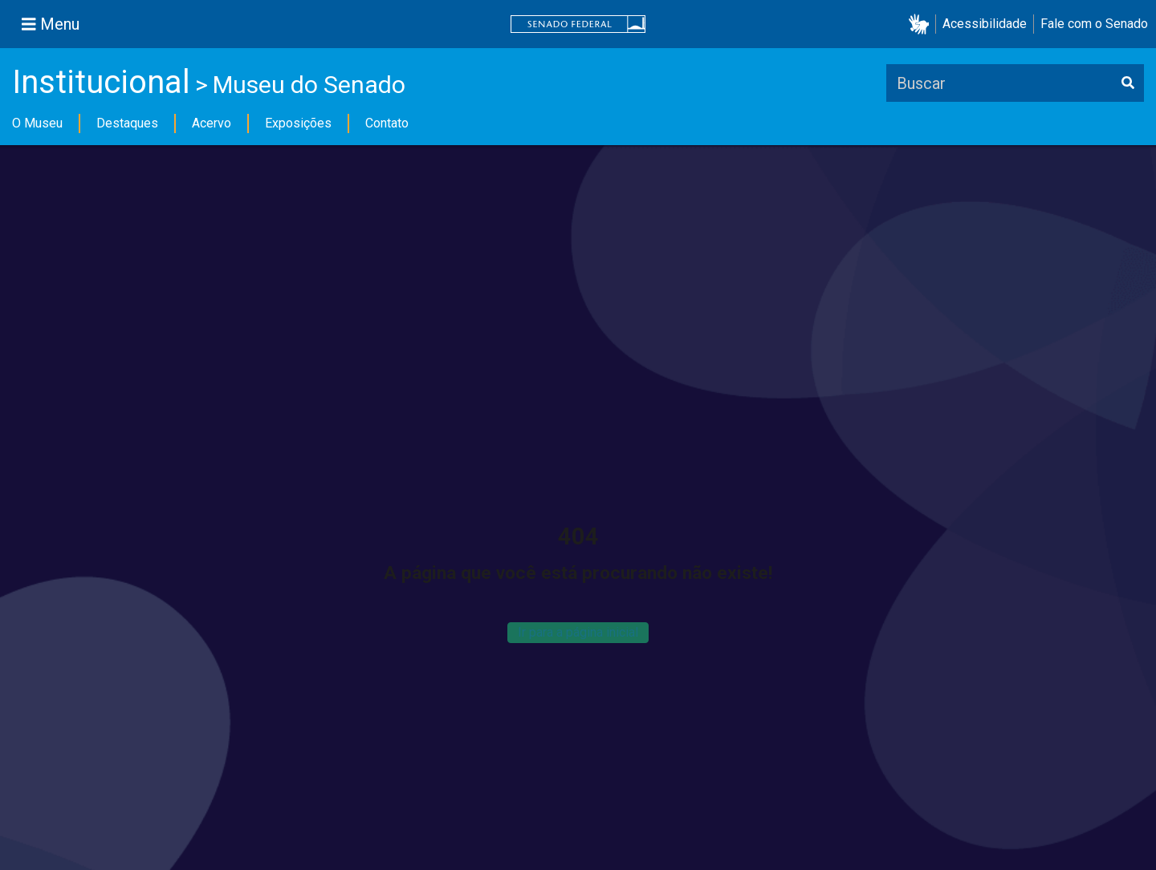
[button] (922, 24)
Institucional (101, 82)
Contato (387, 123)
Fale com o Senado (1094, 23)
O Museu (37, 123)
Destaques (127, 123)
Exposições (298, 123)
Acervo (211, 123)
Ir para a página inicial (578, 632)
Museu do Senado (309, 85)
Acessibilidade (984, 23)
